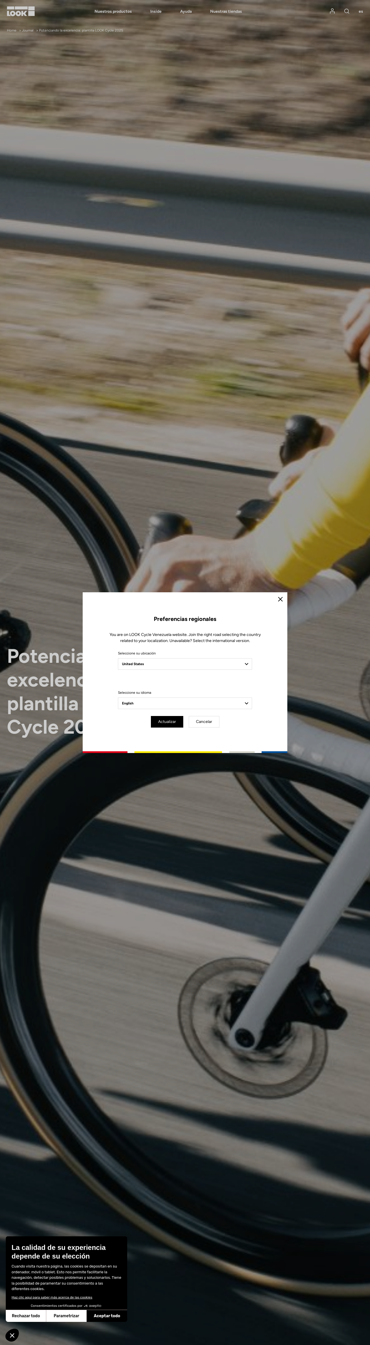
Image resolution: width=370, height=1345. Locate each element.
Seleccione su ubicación (137, 653)
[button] (12, 1335)
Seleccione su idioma (134, 693)
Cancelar (204, 721)
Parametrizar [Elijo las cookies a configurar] (27, 1315)
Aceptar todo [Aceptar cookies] (68, 1315)
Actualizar (167, 721)
